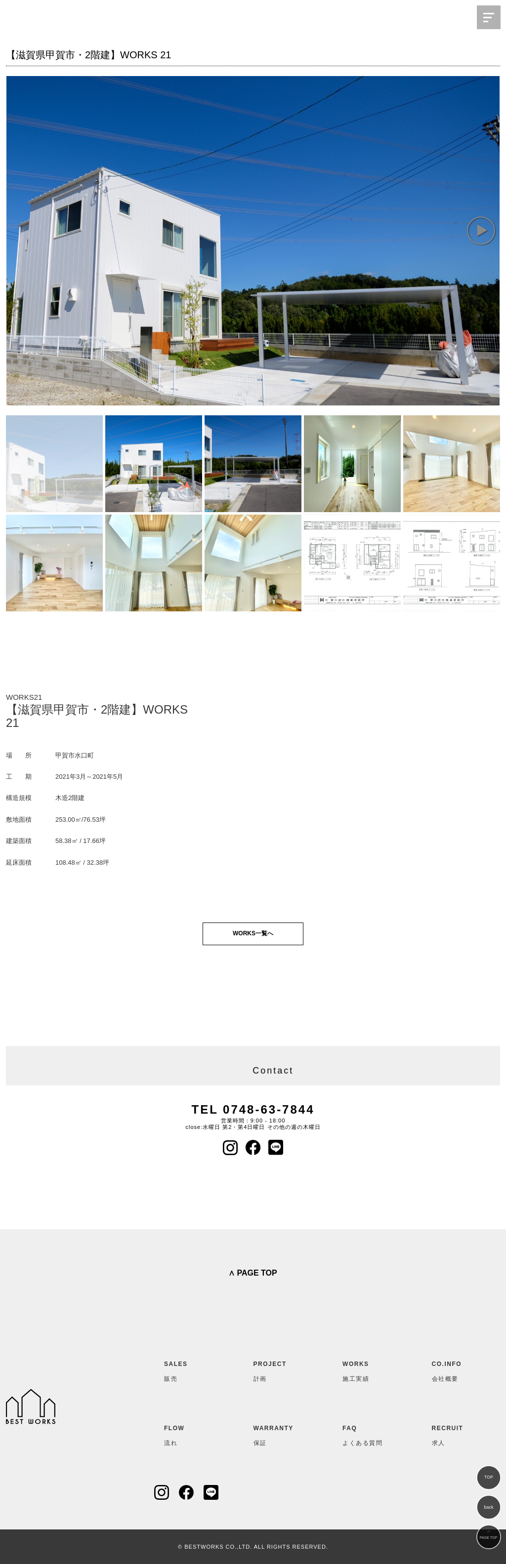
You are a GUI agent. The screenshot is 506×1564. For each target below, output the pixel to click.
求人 (456, 1433)
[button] (481, 230)
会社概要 (456, 1369)
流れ (188, 1433)
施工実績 (366, 1369)
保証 (277, 1433)
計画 (277, 1369)
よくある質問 (366, 1433)
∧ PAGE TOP (252, 1273)
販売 (188, 1369)
